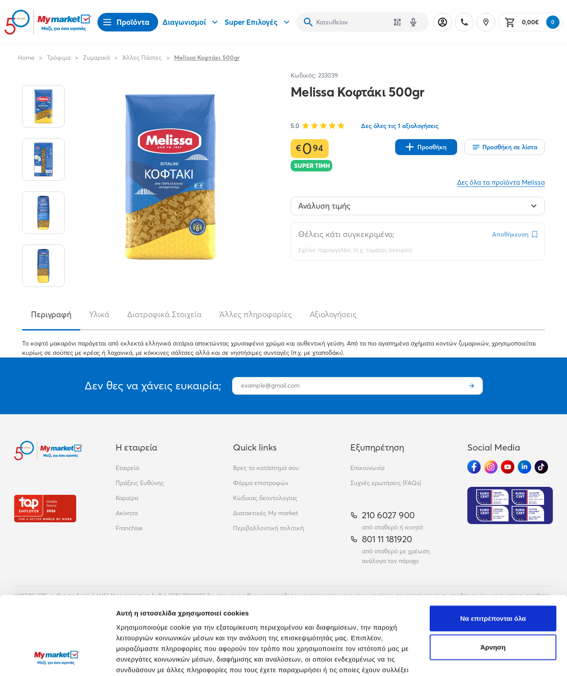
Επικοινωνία (367, 468)
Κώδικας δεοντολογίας (265, 498)
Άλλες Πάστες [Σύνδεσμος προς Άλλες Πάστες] (142, 58)
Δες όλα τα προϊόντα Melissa (501, 182)
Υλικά (99, 314)
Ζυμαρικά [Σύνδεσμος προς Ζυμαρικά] (96, 58)
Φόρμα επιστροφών (260, 483)
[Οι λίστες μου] (504, 147)
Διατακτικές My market (265, 513)
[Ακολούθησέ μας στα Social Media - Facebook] (474, 467)
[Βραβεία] (45, 508)
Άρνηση (492, 576)
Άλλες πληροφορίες (255, 314)
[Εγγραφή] (471, 386)
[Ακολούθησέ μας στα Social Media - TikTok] (541, 467)
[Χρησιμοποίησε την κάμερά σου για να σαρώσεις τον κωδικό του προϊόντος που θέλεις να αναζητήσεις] (397, 22)
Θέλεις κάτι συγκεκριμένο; (346, 234)
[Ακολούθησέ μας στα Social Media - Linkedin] (524, 467)
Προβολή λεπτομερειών (154, 658)
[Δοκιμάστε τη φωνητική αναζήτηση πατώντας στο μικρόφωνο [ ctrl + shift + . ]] (413, 22)
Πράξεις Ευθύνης (140, 483)
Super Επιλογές (258, 22)
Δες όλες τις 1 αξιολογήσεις (400, 126)
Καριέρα (127, 498)
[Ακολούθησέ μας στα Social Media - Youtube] (507, 467)
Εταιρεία (127, 468)
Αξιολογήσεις (333, 314)
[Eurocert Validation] (510, 505)
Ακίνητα (127, 513)
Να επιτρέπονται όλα (493, 547)
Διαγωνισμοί (191, 22)
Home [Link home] (26, 58)
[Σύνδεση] (442, 22)
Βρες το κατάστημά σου (266, 468)
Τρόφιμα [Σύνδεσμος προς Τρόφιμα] (58, 58)
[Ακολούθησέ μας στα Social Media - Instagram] (490, 467)
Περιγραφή (51, 314)
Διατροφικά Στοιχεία (164, 314)
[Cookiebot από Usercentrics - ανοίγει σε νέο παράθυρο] (57, 658)
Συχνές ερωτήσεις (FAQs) (385, 483)
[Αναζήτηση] (308, 22)
